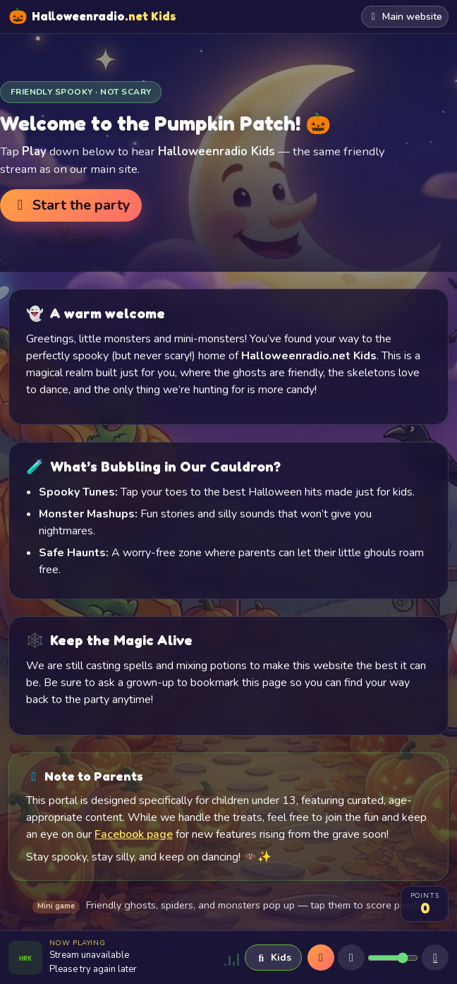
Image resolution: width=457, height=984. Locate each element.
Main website (405, 16)
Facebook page (134, 834)
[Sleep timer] (435, 957)
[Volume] (392, 958)
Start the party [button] (70, 205)
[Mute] (351, 957)
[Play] (320, 957)
